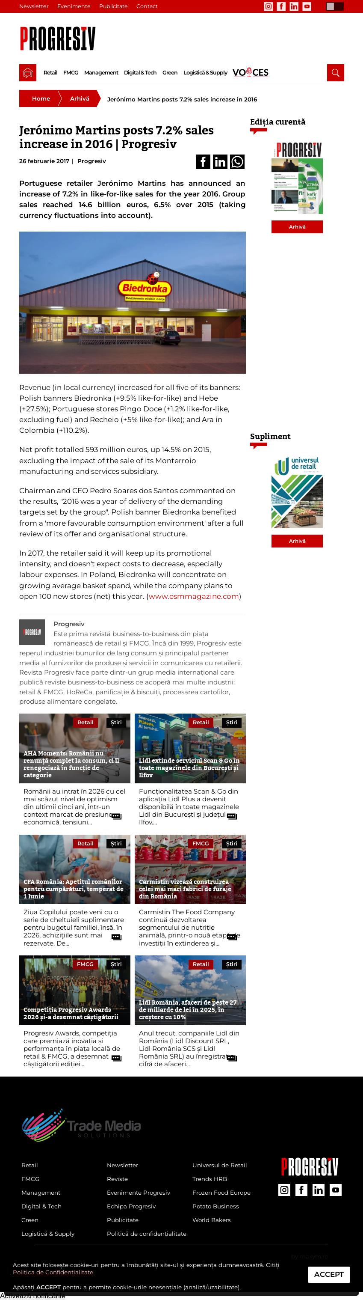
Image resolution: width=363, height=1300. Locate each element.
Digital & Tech (140, 72)
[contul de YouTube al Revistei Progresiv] (307, 6)
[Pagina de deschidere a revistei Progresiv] (60, 38)
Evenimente (74, 6)
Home (41, 98)
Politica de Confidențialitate (53, 1272)
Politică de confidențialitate (146, 1233)
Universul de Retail (219, 1165)
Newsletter (34, 6)
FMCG (70, 72)
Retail (50, 72)
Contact (147, 6)
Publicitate (113, 6)
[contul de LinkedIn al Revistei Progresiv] (294, 6)
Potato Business (215, 1206)
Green (169, 72)
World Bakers (211, 1220)
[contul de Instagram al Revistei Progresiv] (268, 6)
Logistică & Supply (205, 72)
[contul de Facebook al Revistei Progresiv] (281, 6)
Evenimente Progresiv (138, 1192)
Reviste (117, 1178)
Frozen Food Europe (221, 1192)
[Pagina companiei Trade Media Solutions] (310, 1173)
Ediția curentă (278, 122)
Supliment (270, 436)
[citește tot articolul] (113, 813)
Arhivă (79, 98)
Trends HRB (209, 1178)
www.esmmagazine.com (194, 596)
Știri (116, 722)
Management (101, 72)
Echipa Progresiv (131, 1206)
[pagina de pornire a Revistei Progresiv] (27, 72)
